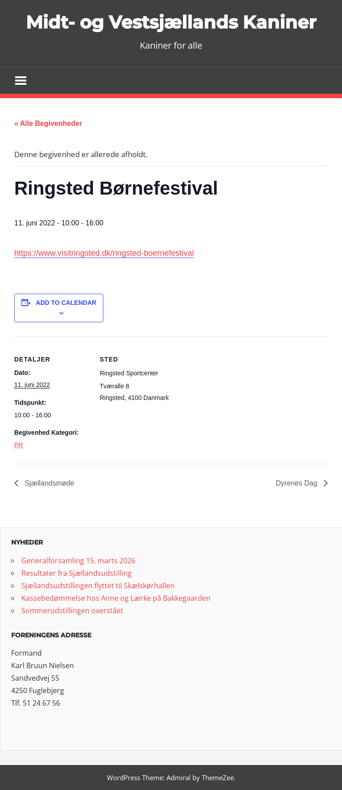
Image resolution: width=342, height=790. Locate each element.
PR (18, 445)
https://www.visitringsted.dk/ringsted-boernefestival (104, 253)
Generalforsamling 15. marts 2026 (78, 560)
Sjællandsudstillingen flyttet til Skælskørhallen (98, 585)
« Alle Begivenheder (48, 123)
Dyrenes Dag (297, 483)
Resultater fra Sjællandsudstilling (76, 573)
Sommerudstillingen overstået (72, 610)
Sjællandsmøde (48, 483)
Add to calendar (66, 302)
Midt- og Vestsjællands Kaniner (171, 22)
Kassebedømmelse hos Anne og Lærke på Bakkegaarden (116, 598)
